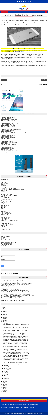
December (6, 323)
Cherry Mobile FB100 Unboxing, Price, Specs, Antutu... (15, 346)
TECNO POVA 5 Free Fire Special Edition (10, 222)
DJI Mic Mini (3, 245)
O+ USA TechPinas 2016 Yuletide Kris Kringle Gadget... (15, 343)
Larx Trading (3, 152)
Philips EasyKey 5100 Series (7, 146)
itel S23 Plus (3, 203)
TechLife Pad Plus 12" (6, 241)
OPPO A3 (3, 191)
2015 (3, 381)
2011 (3, 387)
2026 (3, 307)
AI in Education (4, 288)
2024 (3, 310)
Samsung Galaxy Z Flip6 (6, 194)
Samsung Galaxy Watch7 (6, 243)
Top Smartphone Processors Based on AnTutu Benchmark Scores (15, 294)
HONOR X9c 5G (4, 185)
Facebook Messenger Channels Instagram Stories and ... (16, 340)
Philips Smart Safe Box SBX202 (8, 126)
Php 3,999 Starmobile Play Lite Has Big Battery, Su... (15, 356)
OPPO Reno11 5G (5, 208)
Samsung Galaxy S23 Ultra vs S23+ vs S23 (10, 297)
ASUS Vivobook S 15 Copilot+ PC (8, 242)
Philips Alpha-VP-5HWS (6, 149)
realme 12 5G (4, 202)
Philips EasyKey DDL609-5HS (7, 130)
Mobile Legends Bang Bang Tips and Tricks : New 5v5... (15, 330)
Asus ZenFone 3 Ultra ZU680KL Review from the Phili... (15, 348)
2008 (3, 391)
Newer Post (4, 79)
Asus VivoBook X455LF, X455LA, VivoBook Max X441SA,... (16, 353)
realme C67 (3, 211)
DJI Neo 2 (3, 237)
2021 (3, 314)
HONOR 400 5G (4, 183)
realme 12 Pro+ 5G (5, 205)
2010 (3, 388)
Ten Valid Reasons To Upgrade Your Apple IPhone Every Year (14, 290)
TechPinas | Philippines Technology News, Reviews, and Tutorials (28, 413)
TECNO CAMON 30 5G (6, 201)
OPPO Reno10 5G (5, 214)
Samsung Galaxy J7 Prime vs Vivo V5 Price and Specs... (16, 327)
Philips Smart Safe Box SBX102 (8, 120)
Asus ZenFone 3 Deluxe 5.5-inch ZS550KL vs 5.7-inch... (15, 352)
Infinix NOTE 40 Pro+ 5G (6, 199)
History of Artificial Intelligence (7, 285)
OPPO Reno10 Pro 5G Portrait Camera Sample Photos (13, 300)
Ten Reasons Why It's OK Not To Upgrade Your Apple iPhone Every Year (17, 291)
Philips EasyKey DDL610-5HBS (8, 124)
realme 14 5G (4, 184)
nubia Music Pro (4, 182)
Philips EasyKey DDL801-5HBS (8, 122)
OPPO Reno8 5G (5, 218)
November (6, 365)
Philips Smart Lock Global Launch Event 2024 (11, 129)
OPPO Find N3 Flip (5, 212)
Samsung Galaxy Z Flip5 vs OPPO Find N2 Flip (11, 296)
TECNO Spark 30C (5, 187)
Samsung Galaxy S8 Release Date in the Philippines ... (15, 336)
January (6, 380)
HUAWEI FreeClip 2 (5, 236)
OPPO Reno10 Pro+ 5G (6, 213)
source (22, 51)
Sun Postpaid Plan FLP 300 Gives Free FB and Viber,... (15, 362)
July (5, 371)
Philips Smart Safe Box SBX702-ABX (9, 134)
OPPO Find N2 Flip (5, 299)
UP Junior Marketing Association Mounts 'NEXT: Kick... (15, 355)
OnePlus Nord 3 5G (5, 217)
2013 (3, 384)
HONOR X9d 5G (4, 179)
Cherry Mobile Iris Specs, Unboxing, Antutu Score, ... (15, 350)
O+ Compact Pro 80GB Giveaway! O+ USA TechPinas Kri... (16, 324)
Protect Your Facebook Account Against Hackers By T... (15, 339)
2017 (3, 320)
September (6, 368)
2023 (3, 311)
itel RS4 (2, 200)
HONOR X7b (4, 206)
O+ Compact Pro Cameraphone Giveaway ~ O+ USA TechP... (17, 331)
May (5, 374)
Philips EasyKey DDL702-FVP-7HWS (9, 119)
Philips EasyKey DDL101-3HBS (8, 125)
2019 (3, 317)
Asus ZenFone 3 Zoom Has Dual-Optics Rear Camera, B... (16, 345)
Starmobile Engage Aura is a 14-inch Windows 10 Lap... (15, 349)
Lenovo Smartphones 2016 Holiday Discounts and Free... (16, 361)
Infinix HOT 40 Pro (5, 228)
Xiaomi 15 (3, 181)
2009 (3, 390)
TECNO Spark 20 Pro (6, 223)
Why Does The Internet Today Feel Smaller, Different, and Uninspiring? (16, 283)
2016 (3, 321)
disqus (40, 84)
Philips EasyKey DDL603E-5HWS (8, 144)
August (5, 369)
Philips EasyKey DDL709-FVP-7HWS (9, 150)
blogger (45, 84)
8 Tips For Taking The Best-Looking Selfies (12, 359)
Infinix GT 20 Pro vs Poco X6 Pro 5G (9, 195)
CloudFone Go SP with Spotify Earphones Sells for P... (15, 337)
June (5, 372)
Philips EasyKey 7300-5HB (7, 141)
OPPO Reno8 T (4, 219)
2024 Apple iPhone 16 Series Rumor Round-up (11, 289)
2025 (3, 308)
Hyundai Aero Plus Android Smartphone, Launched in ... (15, 364)
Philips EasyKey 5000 (6, 131)
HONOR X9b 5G (4, 209)
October (6, 366)
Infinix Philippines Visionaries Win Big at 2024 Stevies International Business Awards (19, 282)
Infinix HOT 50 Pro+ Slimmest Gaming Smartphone (12, 189)
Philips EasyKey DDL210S (7, 147)
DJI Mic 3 (3, 238)
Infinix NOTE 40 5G (5, 197)
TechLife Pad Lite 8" (5, 239)
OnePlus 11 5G (4, 216)
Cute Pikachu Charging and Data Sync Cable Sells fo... (15, 326)
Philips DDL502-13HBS (6, 118)
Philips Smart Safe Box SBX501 (8, 117)
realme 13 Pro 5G (5, 190)
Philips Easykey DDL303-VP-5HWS (9, 142)
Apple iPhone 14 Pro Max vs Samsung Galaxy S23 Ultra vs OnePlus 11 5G (17, 295)
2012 (3, 385)
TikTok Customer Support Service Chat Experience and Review (15, 284)
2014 (3, 382)
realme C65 (3, 196)
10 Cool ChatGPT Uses (6, 286)
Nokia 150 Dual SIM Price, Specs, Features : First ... (15, 342)
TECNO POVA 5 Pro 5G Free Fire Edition (10, 220)
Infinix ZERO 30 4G (5, 229)
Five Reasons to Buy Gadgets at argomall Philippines (15, 334)
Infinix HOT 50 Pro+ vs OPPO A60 (8, 188)
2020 (3, 315)
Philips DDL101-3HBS (6, 143)
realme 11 (3, 226)
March (5, 377)
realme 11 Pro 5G (5, 225)
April (5, 375)
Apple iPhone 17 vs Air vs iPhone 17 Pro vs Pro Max (12, 280)
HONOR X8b (4, 207)
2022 (3, 313)
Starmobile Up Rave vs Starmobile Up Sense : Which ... (15, 329)
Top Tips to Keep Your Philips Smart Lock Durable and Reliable (15, 132)
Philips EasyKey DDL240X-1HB (8, 128)
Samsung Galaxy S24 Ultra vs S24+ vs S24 (10, 292)
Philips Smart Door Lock (6, 140)
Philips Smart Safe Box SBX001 (8, 135)
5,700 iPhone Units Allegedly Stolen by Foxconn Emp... (15, 358)
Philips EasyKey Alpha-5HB (7, 136)
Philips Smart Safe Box (6, 138)
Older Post (44, 79)
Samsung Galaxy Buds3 (6, 244)
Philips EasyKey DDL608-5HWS (8, 137)
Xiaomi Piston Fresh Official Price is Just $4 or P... (14, 333)
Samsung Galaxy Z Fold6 (6, 193)
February (6, 378)
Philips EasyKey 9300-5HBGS (7, 148)
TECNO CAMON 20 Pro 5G (7, 224)
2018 (3, 318)
